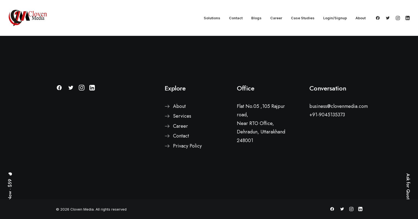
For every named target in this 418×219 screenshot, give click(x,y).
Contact (236, 18)
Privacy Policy (187, 145)
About (361, 18)
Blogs (256, 18)
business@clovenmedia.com (338, 106)
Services (182, 116)
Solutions (212, 18)
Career (276, 18)
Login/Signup (335, 18)
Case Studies (303, 18)
